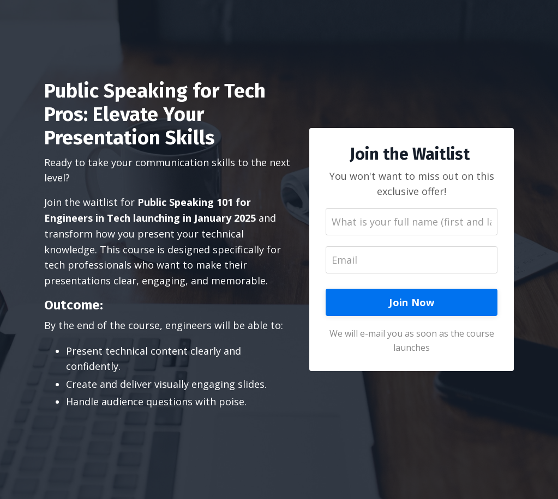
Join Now (411, 302)
